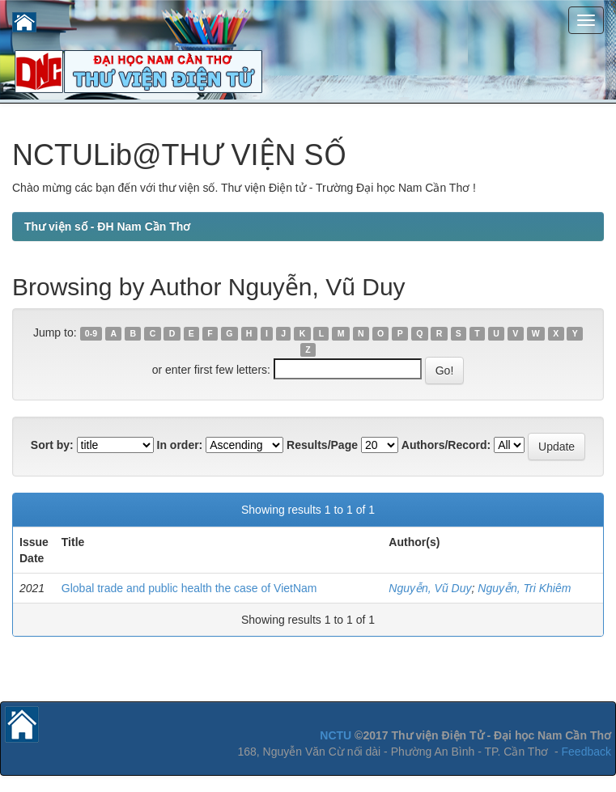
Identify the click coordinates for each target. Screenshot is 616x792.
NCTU (335, 735)
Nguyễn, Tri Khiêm (524, 588)
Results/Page (322, 444)
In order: (180, 444)
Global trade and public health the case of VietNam (189, 588)
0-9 (91, 333)
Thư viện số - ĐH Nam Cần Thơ (107, 226)
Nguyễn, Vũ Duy (430, 588)
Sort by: (52, 444)
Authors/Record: (446, 444)
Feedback (586, 751)
